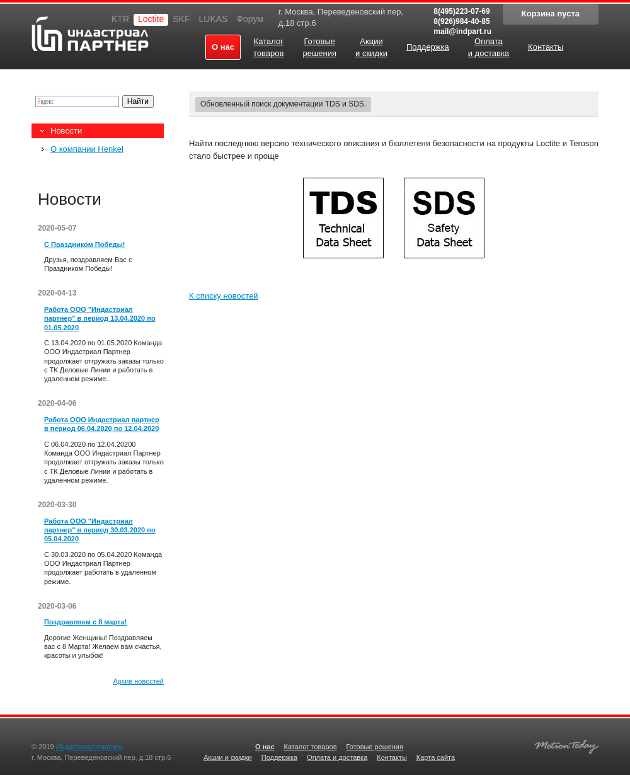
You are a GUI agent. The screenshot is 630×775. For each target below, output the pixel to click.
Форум (249, 19)
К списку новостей (223, 296)
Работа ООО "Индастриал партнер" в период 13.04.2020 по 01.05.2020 (100, 318)
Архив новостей (138, 681)
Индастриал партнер (90, 33)
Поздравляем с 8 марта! (85, 622)
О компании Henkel (86, 149)
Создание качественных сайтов (566, 745)
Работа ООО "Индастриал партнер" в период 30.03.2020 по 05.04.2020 (100, 530)
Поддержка (279, 757)
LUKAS (212, 19)
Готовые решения (374, 746)
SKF (181, 19)
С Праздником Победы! (84, 244)
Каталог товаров (310, 746)
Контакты (392, 757)
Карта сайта (435, 757)
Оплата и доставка (337, 757)
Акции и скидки (227, 757)
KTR (120, 19)
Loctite (151, 19)
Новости (66, 130)
